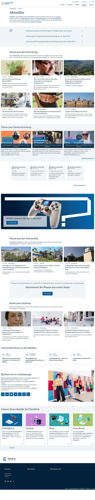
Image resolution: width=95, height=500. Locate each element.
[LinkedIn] (8, 481)
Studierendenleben (25, 18)
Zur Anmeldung (47, 293)
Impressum (88, 498)
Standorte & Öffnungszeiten (77, 478)
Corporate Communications (77, 476)
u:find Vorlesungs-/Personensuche (35, 479)
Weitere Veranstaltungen (80, 185)
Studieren (52, 472)
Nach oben (11, 447)
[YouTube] (11, 481)
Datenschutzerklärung (73, 498)
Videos (32, 18)
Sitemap (66, 498)
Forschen (74, 472)
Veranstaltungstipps (41, 18)
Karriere (74, 474)
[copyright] (29, 74)
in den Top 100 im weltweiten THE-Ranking (32, 21)
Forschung (57, 16)
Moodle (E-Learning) (32, 471)
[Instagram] (5, 481)
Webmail (30, 474)
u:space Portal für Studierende (34, 477)
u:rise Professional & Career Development (36, 489)
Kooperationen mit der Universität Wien (58, 478)
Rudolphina (44, 57)
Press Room (52, 476)
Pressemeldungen (57, 18)
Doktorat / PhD (53, 474)
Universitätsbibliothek (32, 484)
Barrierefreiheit (82, 498)
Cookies (92, 498)
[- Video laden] (16, 139)
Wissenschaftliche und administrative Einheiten (37, 487)
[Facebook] (13, 481)
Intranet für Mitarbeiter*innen (34, 482)
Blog (15, 308)
